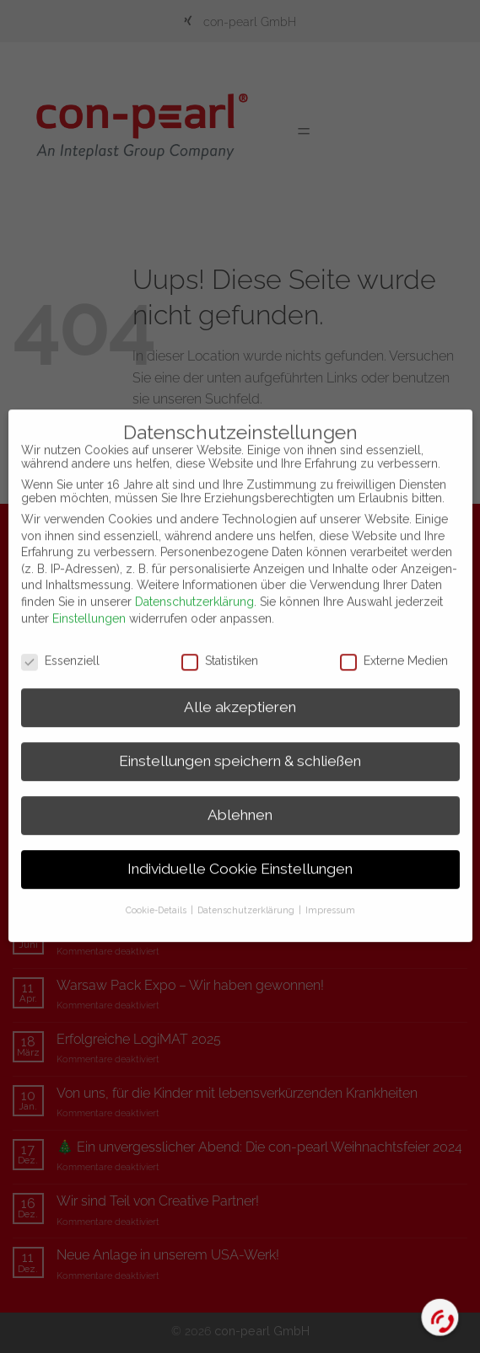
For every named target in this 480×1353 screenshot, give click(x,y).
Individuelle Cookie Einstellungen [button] (240, 851)
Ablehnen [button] (240, 797)
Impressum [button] (330, 892)
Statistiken (219, 643)
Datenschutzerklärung (194, 584)
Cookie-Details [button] (157, 892)
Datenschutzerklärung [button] (247, 892)
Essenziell (60, 643)
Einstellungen (89, 600)
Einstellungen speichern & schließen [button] (240, 743)
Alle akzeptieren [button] (240, 689)
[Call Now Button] (440, 1317)
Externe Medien (394, 643)
